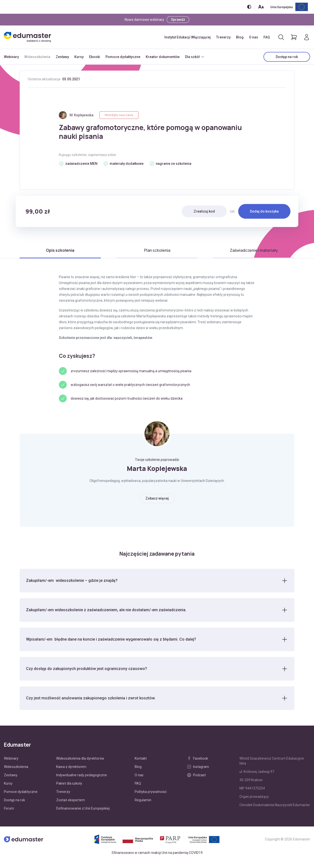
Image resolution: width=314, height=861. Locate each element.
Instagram (198, 767)
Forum (9, 808)
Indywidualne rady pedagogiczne (81, 775)
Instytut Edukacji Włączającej (187, 37)
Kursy (79, 57)
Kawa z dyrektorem (71, 767)
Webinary (11, 57)
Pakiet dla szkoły (69, 783)
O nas (253, 37)
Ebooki (94, 57)
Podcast (196, 775)
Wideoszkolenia (37, 57)
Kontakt (141, 758)
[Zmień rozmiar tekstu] (261, 7)
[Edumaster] (27, 37)
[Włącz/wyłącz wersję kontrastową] (249, 7)
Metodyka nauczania (119, 115)
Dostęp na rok (287, 57)
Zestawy (62, 57)
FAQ (266, 37)
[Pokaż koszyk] (293, 37)
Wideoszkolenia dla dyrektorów (80, 758)
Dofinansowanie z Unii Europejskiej (83, 808)
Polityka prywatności (151, 792)
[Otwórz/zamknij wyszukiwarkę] (281, 37)
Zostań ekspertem (70, 800)
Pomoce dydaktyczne (122, 57)
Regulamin (143, 800)
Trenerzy (223, 37)
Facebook (197, 758)
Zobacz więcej (157, 498)
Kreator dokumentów (163, 57)
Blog (240, 37)
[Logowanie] (306, 37)
